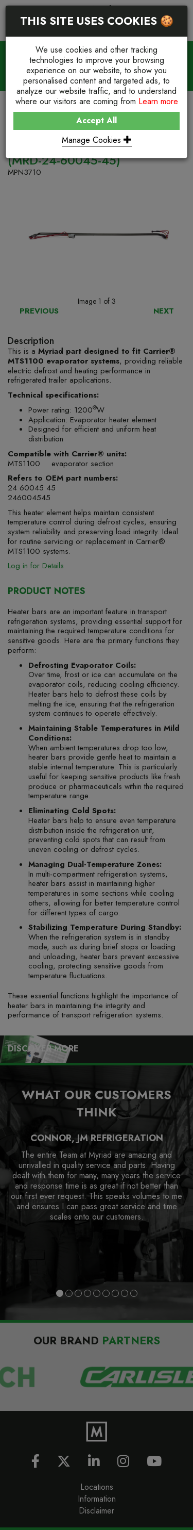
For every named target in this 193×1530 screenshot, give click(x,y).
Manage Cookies (97, 140)
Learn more (158, 101)
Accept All (96, 120)
